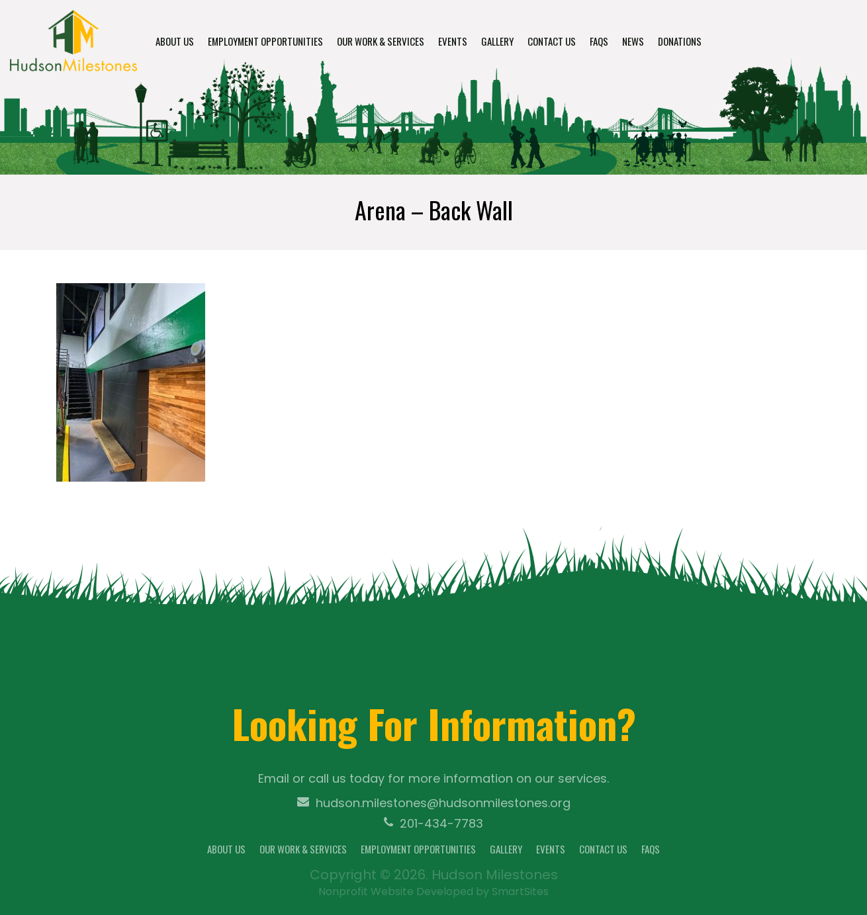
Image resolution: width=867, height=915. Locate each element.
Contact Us (551, 41)
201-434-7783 (433, 823)
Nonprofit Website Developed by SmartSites (433, 891)
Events (452, 41)
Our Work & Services (380, 41)
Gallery (497, 41)
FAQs (599, 41)
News (633, 41)
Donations (680, 41)
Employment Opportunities (265, 41)
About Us (175, 41)
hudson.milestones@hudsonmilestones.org (433, 803)
